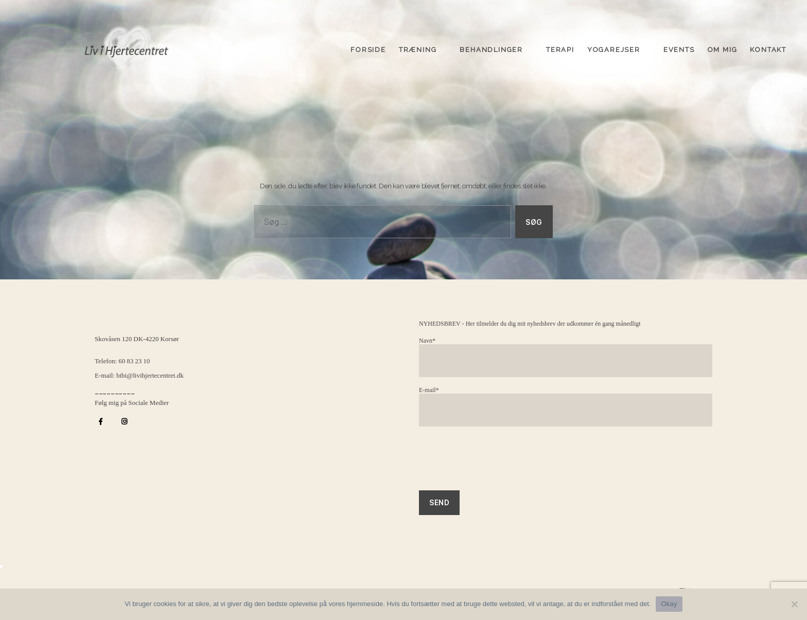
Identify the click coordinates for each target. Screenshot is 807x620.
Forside (368, 47)
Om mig (723, 47)
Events (679, 47)
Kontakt (768, 47)
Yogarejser (613, 47)
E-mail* (565, 407)
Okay (669, 604)
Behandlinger (491, 47)
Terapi (560, 47)
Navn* (565, 357)
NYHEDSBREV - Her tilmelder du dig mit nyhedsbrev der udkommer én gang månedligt (530, 324)
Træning (418, 47)
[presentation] (497, 464)
